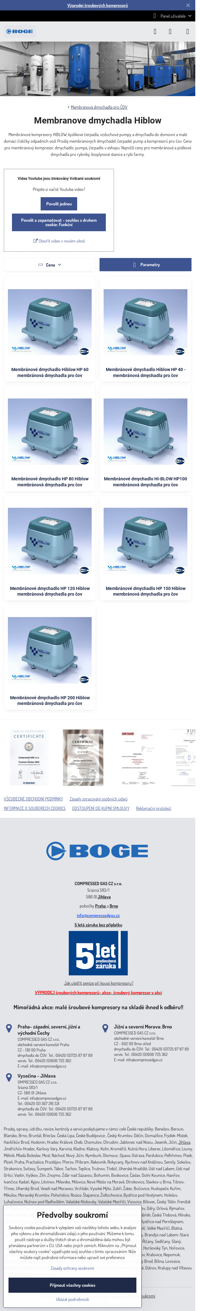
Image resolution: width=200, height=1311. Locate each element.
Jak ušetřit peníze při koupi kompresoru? (99, 983)
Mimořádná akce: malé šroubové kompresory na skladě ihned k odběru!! (98, 1006)
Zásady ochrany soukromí (72, 1268)
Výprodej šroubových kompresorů (97, 5)
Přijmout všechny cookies (72, 1285)
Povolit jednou (59, 203)
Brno (114, 905)
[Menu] (187, 31)
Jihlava (104, 896)
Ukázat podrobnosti (72, 1299)
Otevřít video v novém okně (59, 240)
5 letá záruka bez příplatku (98, 924)
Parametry (145, 265)
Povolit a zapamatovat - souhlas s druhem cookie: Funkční (59, 222)
